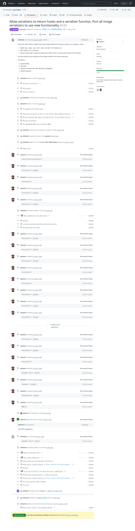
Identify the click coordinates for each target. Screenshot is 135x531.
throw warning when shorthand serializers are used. (40, 224)
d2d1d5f (91, 507)
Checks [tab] (43, 34)
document (25, 220)
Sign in (116, 3)
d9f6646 (91, 91)
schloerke (22, 29)
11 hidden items (55, 325)
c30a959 (91, 485)
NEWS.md (24, 407)
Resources (32, 3)
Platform (12, 3)
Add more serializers (29, 120)
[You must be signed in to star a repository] (126, 9)
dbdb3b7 (91, 109)
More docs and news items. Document (34, 481)
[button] (91, 40)
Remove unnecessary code (32, 452)
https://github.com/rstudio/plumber (58, 464)
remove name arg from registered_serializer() (38, 461)
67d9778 (91, 461)
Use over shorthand (37, 124)
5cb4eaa (91, 148)
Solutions (22, 3)
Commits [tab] (31, 34)
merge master (27, 88)
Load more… (55, 327)
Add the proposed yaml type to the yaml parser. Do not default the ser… (47, 117)
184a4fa (91, 474)
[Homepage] (4, 3)
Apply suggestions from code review (35, 215)
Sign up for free (19, 515)
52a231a (91, 224)
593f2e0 (91, 468)
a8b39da (91, 220)
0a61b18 (91, 464)
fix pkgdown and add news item (33, 109)
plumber (17, 9)
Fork (114, 10)
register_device (57, 29)
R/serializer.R (26, 170)
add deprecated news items (31, 227)
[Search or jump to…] (96, 3)
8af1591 (91, 114)
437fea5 (91, 120)
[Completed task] (19, 63)
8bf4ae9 (91, 481)
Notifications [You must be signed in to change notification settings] (102, 9)
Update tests (27, 148)
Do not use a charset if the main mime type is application (43, 471)
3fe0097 (91, 124)
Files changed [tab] (54, 34)
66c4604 (91, 457)
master (44, 29)
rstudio (8, 9)
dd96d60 (91, 215)
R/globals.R (25, 384)
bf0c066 (91, 83)
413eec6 (91, 471)
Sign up (124, 3)
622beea (91, 478)
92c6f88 (91, 452)
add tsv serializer (29, 91)
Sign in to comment (72, 515)
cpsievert (23, 155)
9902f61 (91, 227)
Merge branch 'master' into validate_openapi (37, 507)
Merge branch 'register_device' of (34, 464)
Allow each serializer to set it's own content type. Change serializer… (47, 114)
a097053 (91, 117)
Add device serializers (30, 83)
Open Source (44, 3)
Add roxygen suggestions (32, 457)
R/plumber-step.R (27, 373)
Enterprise (56, 3)
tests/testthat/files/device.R (32, 159)
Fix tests (26, 485)
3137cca (91, 88)
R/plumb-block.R (27, 395)
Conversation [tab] (16, 34)
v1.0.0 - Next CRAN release (48, 142)
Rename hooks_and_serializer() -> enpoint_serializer (40, 474)
